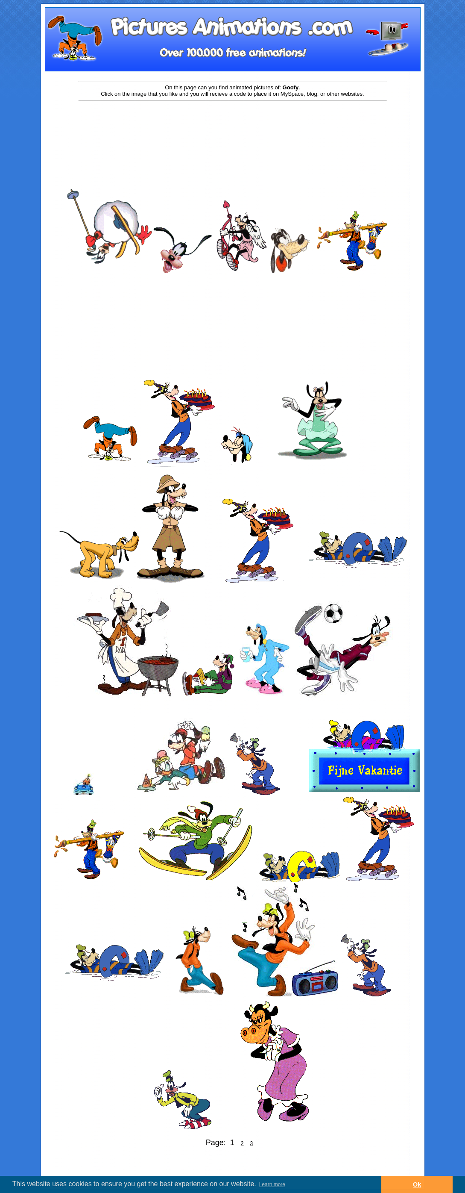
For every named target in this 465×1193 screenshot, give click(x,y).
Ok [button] (417, 1184)
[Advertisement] (232, 129)
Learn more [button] (272, 1184)
